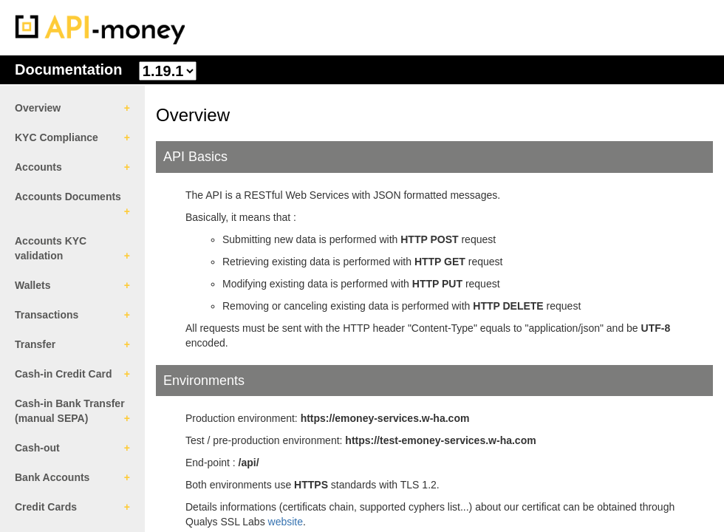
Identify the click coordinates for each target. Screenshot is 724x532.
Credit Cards (46, 507)
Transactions (46, 315)
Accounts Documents (68, 196)
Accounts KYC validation (50, 248)
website (285, 522)
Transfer (35, 344)
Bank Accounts (52, 477)
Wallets (33, 285)
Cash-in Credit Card (63, 374)
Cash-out (37, 448)
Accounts (38, 167)
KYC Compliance (56, 137)
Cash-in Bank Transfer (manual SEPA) (70, 411)
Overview (38, 108)
